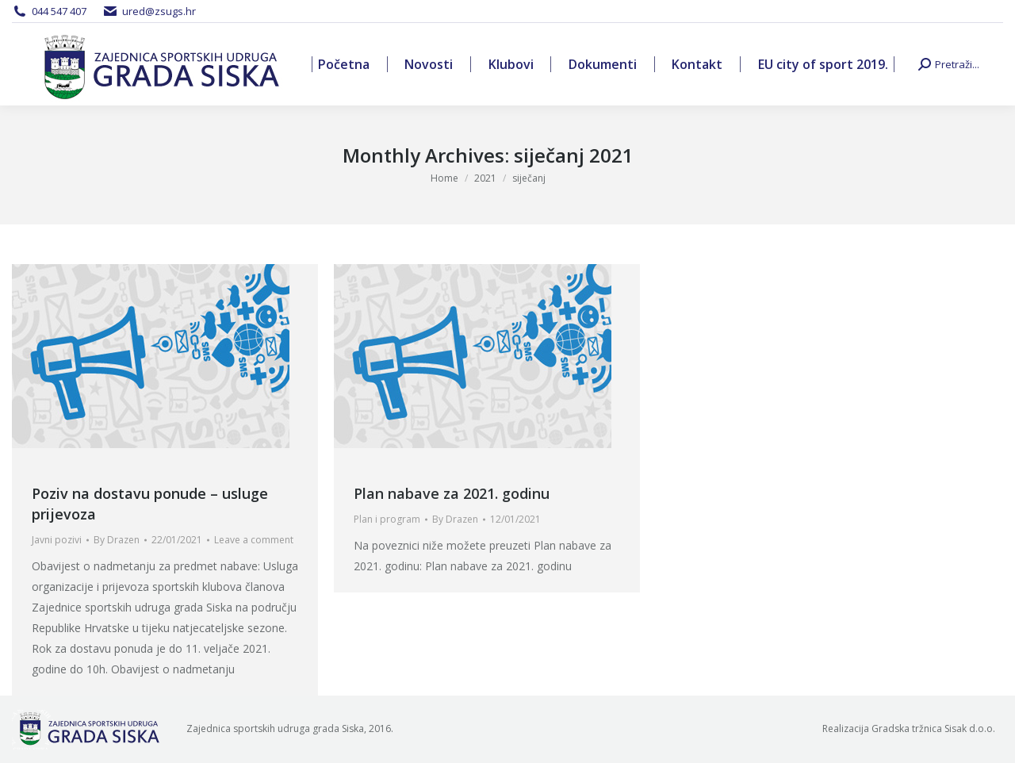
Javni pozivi (57, 539)
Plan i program (387, 519)
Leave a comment (253, 539)
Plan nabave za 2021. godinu (452, 493)
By (117, 539)
